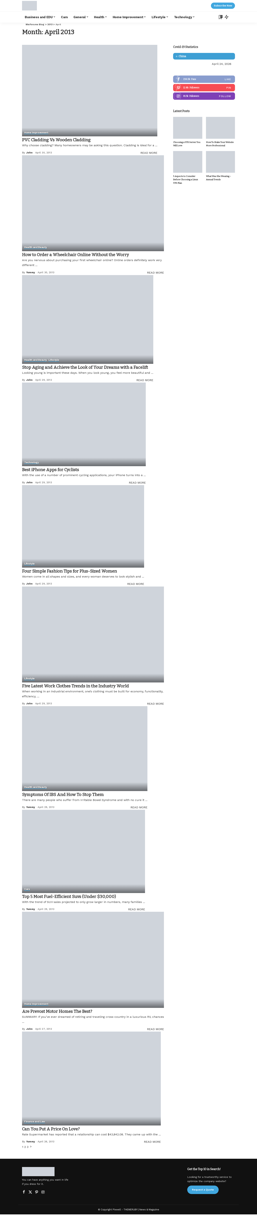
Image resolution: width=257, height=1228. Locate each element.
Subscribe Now (223, 5)
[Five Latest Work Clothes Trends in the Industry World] (93, 648)
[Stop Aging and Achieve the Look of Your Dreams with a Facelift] (93, 323)
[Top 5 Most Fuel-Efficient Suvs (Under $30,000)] (83, 865)
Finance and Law (34, 1135)
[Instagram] (43, 1205)
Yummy (30, 272)
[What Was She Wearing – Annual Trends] (220, 162)
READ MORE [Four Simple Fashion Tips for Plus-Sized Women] (135, 597)
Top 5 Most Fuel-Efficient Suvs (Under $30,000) (78, 910)
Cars (27, 902)
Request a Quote (203, 1203)
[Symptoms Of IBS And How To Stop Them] (84, 762)
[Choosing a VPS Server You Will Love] (187, 128)
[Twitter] (30, 1205)
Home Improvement (37, 132)
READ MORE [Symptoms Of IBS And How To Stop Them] (139, 821)
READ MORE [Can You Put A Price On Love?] (152, 1155)
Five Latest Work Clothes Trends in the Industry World (86, 699)
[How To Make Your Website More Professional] (220, 128)
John (29, 152)
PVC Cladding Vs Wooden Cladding (63, 140)
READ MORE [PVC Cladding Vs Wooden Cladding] (148, 153)
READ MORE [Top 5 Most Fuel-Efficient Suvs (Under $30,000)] (136, 923)
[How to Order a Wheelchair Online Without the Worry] (93, 203)
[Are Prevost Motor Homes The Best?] (93, 973)
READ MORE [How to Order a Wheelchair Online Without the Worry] (155, 272)
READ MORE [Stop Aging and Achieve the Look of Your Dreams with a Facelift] (155, 393)
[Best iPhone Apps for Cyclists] (84, 438)
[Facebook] (24, 1205)
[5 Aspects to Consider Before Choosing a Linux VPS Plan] (187, 162)
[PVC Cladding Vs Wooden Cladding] (89, 90)
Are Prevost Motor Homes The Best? (64, 1025)
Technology (31, 476)
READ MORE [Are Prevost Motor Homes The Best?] (155, 1042)
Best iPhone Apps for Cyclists (57, 483)
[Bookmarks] (220, 17)
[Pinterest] (37, 1205)
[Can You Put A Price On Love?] (91, 1092)
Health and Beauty (35, 247)
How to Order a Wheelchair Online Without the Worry (87, 254)
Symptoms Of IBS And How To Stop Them (71, 808)
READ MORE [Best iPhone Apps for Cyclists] (137, 496)
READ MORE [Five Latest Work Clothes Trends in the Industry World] (155, 717)
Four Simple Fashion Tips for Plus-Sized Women (80, 584)
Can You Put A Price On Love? (57, 1142)
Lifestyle (54, 367)
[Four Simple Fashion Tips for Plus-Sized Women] (83, 540)
